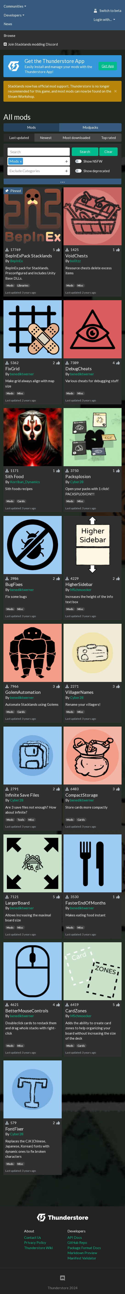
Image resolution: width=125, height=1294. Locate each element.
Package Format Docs (84, 1248)
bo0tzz (75, 261)
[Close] (115, 91)
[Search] (38, 151)
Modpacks (90, 127)
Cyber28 (76, 482)
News (8, 24)
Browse (9, 35)
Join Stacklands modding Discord (31, 44)
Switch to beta (107, 10)
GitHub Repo (77, 1242)
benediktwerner (22, 374)
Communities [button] (13, 6)
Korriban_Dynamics (25, 482)
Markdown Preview (82, 1253)
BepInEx (16, 261)
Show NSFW (92, 161)
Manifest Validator (81, 1258)
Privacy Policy (35, 1242)
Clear (108, 152)
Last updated (19, 138)
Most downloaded (76, 138)
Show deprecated (96, 171)
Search (85, 152)
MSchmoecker (81, 590)
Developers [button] (13, 15)
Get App (108, 66)
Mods (31, 127)
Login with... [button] (103, 19)
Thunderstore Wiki (38, 1248)
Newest (46, 138)
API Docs (74, 1237)
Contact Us (32, 1237)
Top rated (108, 138)
